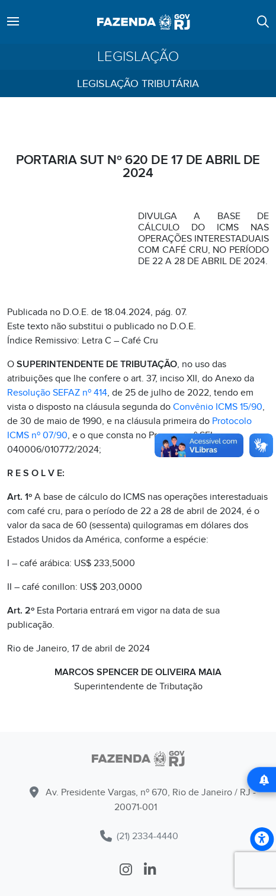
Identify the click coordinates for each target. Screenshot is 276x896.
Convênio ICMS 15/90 (217, 407)
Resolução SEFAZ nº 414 (57, 393)
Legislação (138, 57)
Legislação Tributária (138, 84)
